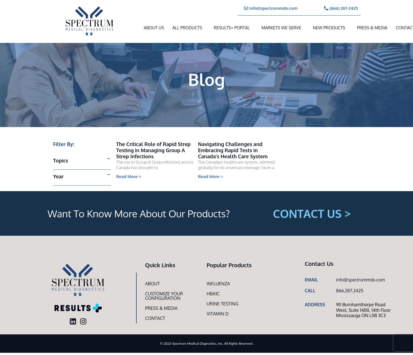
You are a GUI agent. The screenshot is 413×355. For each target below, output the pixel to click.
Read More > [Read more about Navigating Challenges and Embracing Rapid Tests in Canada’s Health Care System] (210, 176)
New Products (329, 27)
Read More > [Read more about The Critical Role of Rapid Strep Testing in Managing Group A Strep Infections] (128, 176)
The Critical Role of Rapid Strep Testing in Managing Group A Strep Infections (153, 150)
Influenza (218, 283)
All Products (187, 27)
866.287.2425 (349, 290)
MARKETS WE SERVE (281, 27)
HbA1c (213, 293)
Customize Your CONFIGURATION (164, 296)
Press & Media (372, 27)
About (152, 283)
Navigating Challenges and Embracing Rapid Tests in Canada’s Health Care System (233, 150)
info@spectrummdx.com (360, 280)
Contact (155, 318)
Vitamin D (218, 314)
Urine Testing (222, 304)
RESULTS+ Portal (232, 27)
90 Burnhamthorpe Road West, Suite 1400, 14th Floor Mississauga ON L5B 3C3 (363, 310)
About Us (154, 27)
